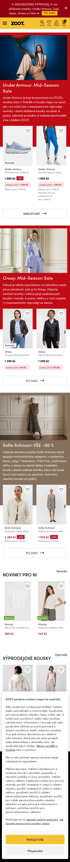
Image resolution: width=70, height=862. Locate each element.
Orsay (8, 351)
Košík (64, 22)
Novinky (62, 571)
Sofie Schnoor (13, 528)
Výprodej (61, 654)
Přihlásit (56, 23)
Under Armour (13, 169)
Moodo (9, 624)
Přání (49, 23)
